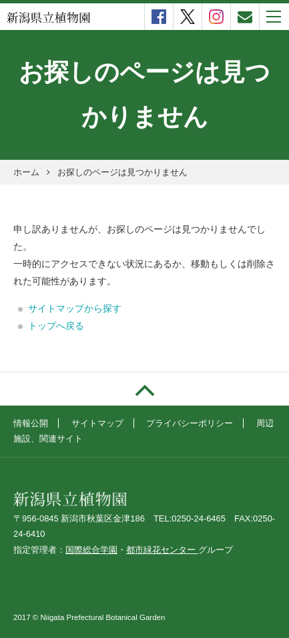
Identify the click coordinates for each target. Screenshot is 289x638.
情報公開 (30, 423)
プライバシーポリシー (189, 423)
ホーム (26, 172)
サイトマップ (97, 423)
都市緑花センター (162, 550)
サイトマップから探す (74, 308)
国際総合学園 (91, 550)
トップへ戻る (56, 325)
